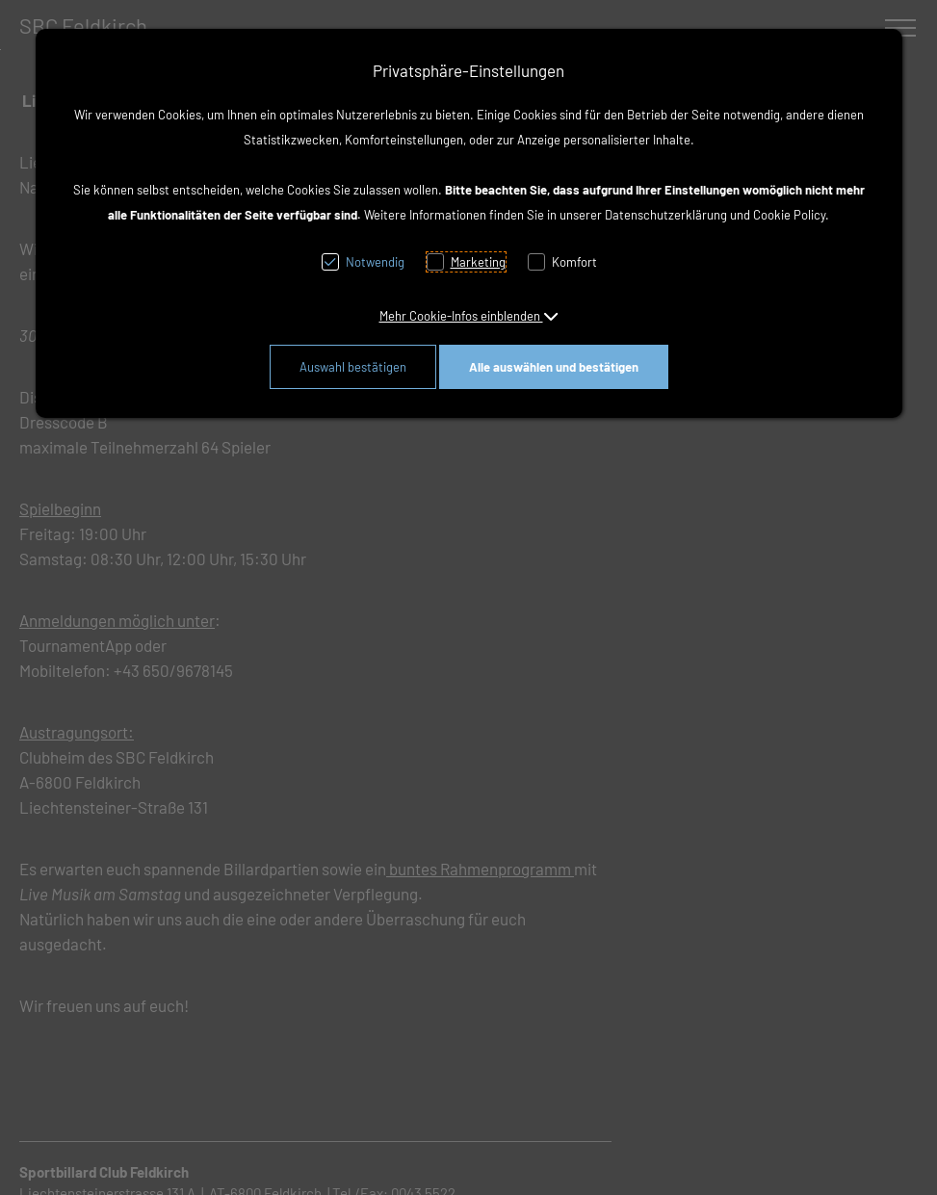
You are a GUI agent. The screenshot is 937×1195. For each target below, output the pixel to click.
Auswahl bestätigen (352, 367)
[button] (469, 316)
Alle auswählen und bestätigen (553, 367)
